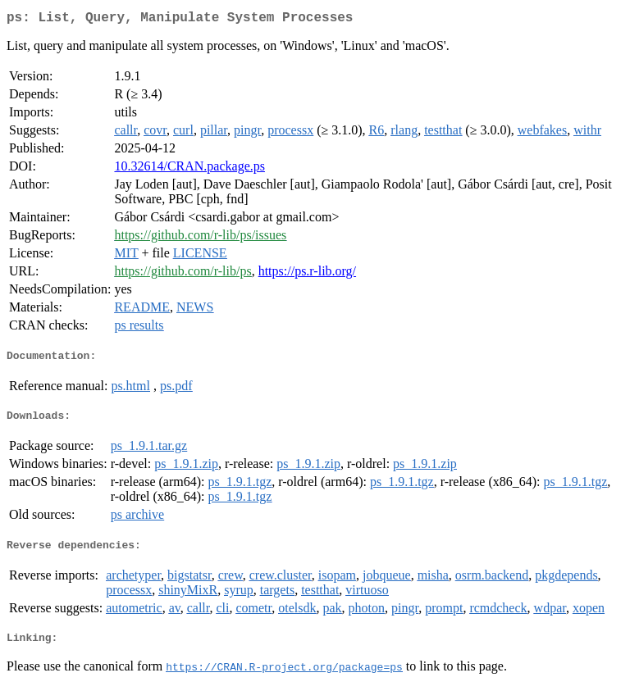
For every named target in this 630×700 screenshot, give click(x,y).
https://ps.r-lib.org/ (307, 274)
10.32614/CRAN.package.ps (189, 169)
